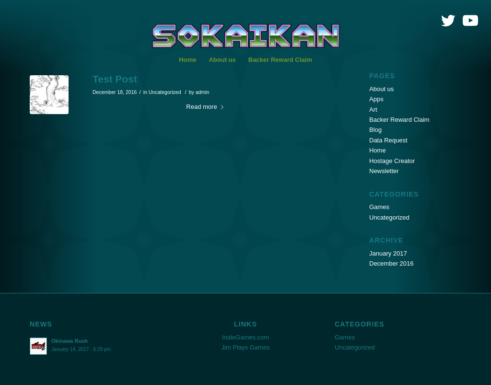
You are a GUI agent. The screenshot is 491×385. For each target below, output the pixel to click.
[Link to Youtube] (470, 21)
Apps (376, 99)
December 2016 (391, 263)
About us (381, 89)
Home (377, 150)
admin (203, 92)
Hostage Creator (392, 160)
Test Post (115, 78)
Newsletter (383, 171)
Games (379, 206)
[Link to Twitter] (448, 21)
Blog (375, 129)
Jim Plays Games (245, 347)
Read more (206, 106)
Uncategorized (165, 92)
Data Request (388, 140)
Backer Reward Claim (399, 119)
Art (373, 109)
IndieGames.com (245, 337)
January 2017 (388, 253)
